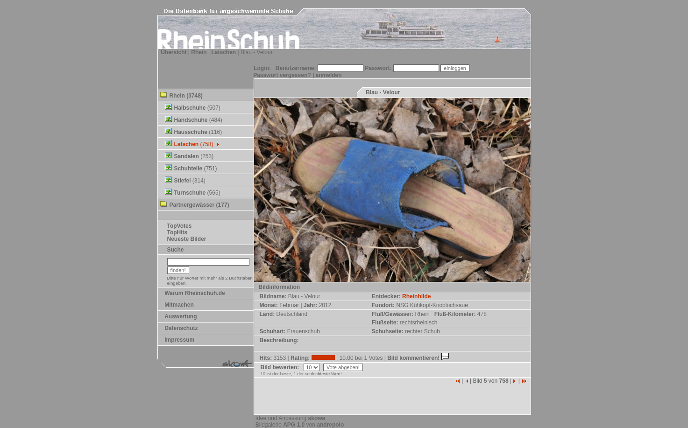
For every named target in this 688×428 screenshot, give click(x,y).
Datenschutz (181, 328)
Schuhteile (188, 168)
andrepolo (330, 424)
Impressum (179, 340)
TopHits (177, 232)
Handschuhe (191, 120)
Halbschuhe (190, 108)
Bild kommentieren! (418, 358)
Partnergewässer (192, 205)
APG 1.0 (294, 424)
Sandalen (186, 156)
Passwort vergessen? (282, 75)
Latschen (223, 52)
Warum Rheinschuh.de (194, 293)
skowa (317, 418)
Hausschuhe (190, 132)
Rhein (198, 52)
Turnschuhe (190, 192)
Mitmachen (179, 305)
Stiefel (182, 180)
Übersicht (173, 52)
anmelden (329, 75)
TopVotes (179, 226)
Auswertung (180, 316)
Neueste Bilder (186, 239)
